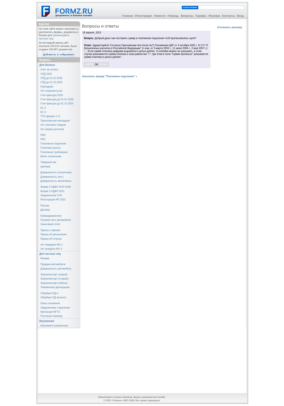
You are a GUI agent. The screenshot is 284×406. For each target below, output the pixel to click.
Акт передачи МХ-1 (52, 244)
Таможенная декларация (55, 287)
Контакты (228, 15)
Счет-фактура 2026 (52, 95)
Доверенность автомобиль (56, 181)
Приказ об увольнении (54, 234)
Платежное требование (54, 152)
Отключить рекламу (229, 27)
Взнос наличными (51, 156)
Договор (45, 209)
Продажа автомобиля (53, 264)
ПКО (43, 135)
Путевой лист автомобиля (56, 220)
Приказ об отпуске (51, 238)
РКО (43, 139)
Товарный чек (48, 162)
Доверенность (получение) (56, 172)
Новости (160, 15)
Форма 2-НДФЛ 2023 (53, 191)
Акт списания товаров (53, 124)
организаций (59, 35)
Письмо (45, 205)
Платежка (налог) (51, 147)
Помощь (173, 15)
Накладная (47, 86)
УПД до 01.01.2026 (51, 78)
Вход (240, 15)
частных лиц (46, 38)
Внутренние (46, 321)
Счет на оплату (49, 69)
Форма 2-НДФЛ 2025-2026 (56, 186)
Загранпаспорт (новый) (54, 274)
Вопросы (187, 15)
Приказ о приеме (50, 230)
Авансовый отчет (50, 224)
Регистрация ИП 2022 (53, 199)
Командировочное (51, 215)
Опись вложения (50, 303)
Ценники (45, 166)
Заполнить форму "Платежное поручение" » (109, 76)
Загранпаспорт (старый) (54, 278)
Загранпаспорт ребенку (54, 283)
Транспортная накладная (55, 120)
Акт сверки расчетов (52, 129)
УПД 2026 (46, 73)
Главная (127, 15)
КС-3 (43, 112)
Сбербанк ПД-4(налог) (53, 297)
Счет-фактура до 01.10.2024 (57, 103)
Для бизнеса (47, 64)
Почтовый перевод (51, 316)
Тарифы (200, 15)
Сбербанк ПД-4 (49, 293)
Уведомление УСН (51, 195)
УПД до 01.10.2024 (51, 82)
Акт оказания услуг (52, 90)
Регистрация (143, 15)
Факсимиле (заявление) (54, 325)
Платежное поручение (53, 143)
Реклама (214, 15)
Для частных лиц (50, 253)
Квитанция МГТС (50, 311)
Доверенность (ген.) (52, 176)
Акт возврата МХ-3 (51, 248)
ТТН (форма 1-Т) (50, 116)
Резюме (45, 258)
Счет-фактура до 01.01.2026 (57, 99)
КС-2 (43, 107)
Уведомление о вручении (55, 307)
